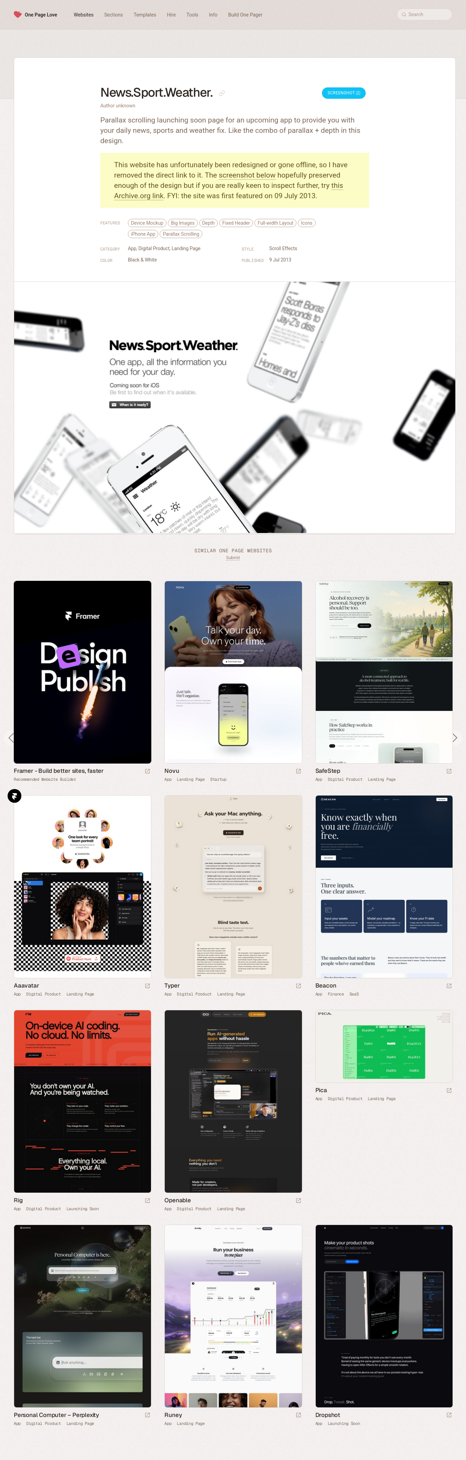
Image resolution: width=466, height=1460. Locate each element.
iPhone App (143, 234)
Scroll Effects (283, 248)
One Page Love (41, 15)
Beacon (325, 985)
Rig (18, 1200)
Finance (336, 994)
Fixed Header (236, 223)
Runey (173, 1415)
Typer (172, 985)
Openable (177, 1200)
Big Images (183, 223)
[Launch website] (298, 771)
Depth (208, 223)
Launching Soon (83, 1209)
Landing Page (186, 248)
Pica (321, 1090)
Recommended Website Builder (45, 779)
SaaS (354, 994)
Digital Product (154, 248)
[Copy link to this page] (221, 93)
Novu (171, 771)
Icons (307, 223)
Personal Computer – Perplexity (56, 1415)
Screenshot (343, 92)
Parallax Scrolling (181, 234)
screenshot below (247, 175)
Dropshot (327, 1415)
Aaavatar (26, 985)
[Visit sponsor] (147, 771)
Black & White (142, 260)
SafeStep (327, 771)
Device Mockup (147, 223)
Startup (218, 779)
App (132, 248)
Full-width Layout (275, 223)
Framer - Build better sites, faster (59, 771)
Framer (14, 796)
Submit (233, 557)
